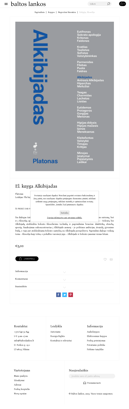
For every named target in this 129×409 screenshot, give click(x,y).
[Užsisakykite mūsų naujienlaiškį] (92, 376)
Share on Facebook (58, 294)
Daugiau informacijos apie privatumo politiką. (64, 218)
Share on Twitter (64, 294)
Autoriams (55, 332)
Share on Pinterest (70, 294)
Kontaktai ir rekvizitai (61, 340)
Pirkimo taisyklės (95, 349)
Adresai (17, 385)
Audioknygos (93, 332)
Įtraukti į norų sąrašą (105, 259)
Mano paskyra (20, 376)
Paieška (115, 4)
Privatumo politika (96, 345)
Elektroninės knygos (97, 336)
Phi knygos (29, 197)
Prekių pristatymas (96, 340)
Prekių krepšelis (22, 389)
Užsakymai (19, 380)
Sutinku (64, 213)
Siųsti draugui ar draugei (111, 259)
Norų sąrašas (20, 393)
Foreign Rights (57, 336)
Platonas (19, 194)
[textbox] (100, 4)
